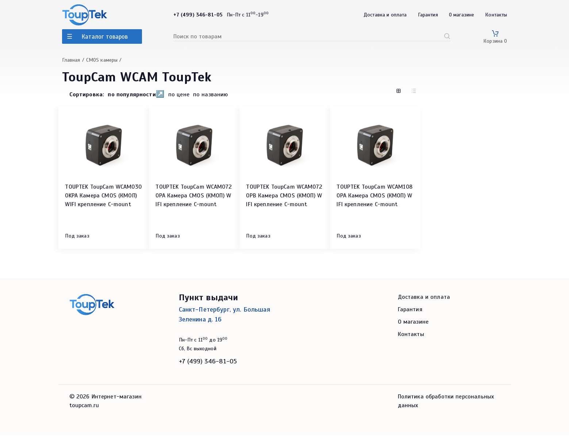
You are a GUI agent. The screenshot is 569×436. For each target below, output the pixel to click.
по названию (210, 94)
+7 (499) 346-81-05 (208, 362)
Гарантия (428, 15)
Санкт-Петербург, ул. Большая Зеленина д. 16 (224, 315)
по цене (178, 94)
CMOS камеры (102, 60)
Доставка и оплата (385, 15)
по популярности (131, 94)
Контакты (496, 15)
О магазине (461, 15)
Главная (71, 60)
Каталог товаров (105, 36)
